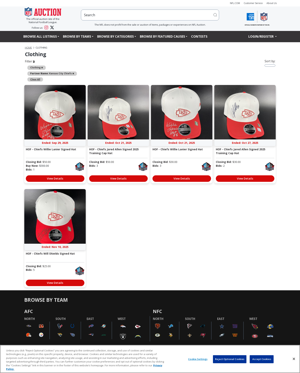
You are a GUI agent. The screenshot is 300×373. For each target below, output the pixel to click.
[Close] (294, 359)
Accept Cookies (261, 359)
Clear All (35, 79)
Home (28, 47)
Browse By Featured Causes (162, 36)
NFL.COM (235, 3)
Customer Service (253, 3)
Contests (199, 36)
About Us (272, 3)
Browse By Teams (77, 36)
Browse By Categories (115, 36)
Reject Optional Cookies (229, 359)
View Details (55, 178)
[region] (150, 359)
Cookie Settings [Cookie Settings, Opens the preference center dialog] (197, 359)
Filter (30, 61)
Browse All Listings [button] (40, 36)
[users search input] (150, 15)
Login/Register (261, 36)
